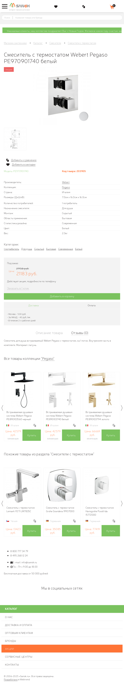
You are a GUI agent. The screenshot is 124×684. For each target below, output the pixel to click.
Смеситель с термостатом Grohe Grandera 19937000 (60, 509)
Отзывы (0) (79, 332)
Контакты (12, 664)
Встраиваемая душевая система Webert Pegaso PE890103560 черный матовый (19, 415)
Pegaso (66, 187)
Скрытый (39, 248)
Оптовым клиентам (19, 633)
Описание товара (49, 332)
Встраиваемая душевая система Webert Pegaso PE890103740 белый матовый (59, 415)
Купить (31, 435)
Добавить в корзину (62, 296)
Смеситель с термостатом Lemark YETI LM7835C (20, 509)
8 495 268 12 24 (19, 555)
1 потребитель (11, 248)
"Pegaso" (47, 358)
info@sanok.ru (29, 562)
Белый (78, 248)
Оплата (92, 305)
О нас (9, 617)
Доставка (33, 305)
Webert (66, 182)
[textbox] (65, 17)
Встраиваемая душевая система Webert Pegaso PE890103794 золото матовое (99, 415)
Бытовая (51, 248)
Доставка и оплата (18, 625)
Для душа (26, 248)
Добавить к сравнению (23, 160)
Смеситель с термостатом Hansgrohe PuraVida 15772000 (100, 511)
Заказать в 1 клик (18, 288)
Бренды (10, 640)
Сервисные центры (18, 656)
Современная (65, 248)
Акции (9, 648)
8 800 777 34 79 (19, 551)
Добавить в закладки (24, 164)
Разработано (11, 679)
